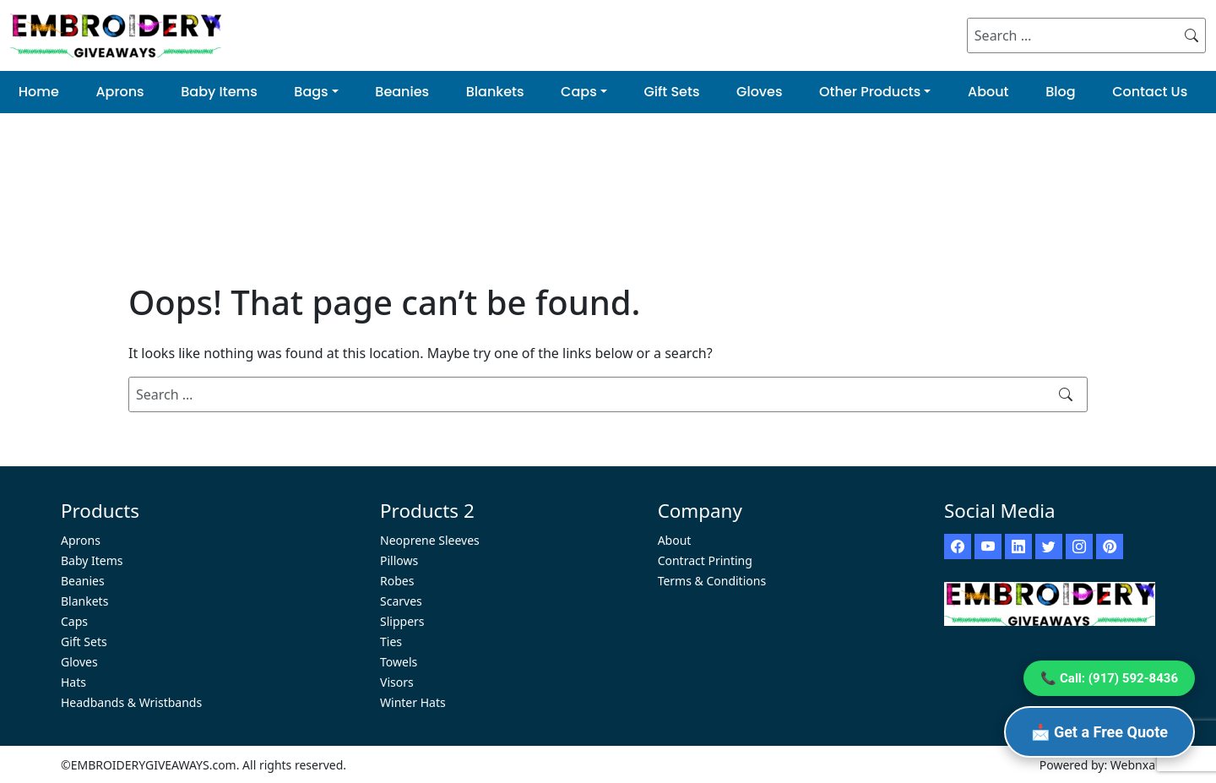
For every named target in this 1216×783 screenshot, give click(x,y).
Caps (579, 91)
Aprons (119, 91)
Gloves (759, 91)
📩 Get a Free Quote (1099, 732)
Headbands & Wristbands (131, 702)
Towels (398, 662)
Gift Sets (671, 91)
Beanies (402, 91)
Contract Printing (705, 560)
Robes (397, 581)
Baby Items (219, 91)
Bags (311, 91)
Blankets (495, 91)
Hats (73, 682)
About (988, 91)
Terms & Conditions (712, 581)
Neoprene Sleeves (430, 540)
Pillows (399, 560)
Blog (1060, 91)
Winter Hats (413, 702)
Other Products (869, 91)
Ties (391, 641)
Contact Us (1149, 91)
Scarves (401, 601)
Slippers (402, 621)
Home (39, 91)
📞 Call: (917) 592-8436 (1109, 678)
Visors (397, 682)
